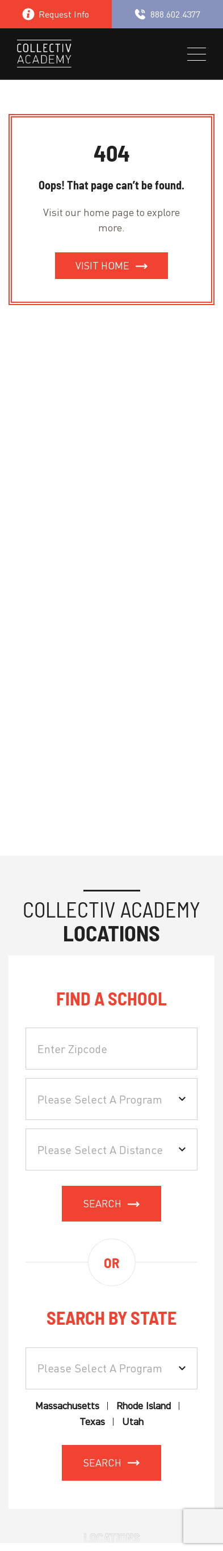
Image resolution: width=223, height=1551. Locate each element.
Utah (133, 1422)
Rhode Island (143, 1406)
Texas (92, 1422)
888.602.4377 (167, 14)
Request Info (55, 14)
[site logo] (44, 55)
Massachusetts (67, 1406)
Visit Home (102, 265)
